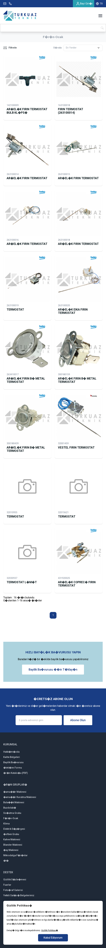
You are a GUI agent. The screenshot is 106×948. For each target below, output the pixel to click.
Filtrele (10, 48)
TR (99, 3)
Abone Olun (78, 720)
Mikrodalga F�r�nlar (15, 855)
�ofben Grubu (11, 834)
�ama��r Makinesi (14, 791)
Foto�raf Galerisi (13, 890)
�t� (6, 860)
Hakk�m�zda (11, 751)
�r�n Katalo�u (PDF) (15, 773)
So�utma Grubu (12, 813)
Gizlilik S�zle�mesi (14, 879)
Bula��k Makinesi (13, 802)
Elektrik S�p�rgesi (14, 829)
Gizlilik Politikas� (49, 930)
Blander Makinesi (12, 844)
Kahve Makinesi (11, 839)
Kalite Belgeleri (11, 757)
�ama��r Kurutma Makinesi (19, 797)
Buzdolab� (9, 807)
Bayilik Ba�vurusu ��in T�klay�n (53, 669)
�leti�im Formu (12, 767)
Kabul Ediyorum (53, 937)
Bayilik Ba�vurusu (13, 762)
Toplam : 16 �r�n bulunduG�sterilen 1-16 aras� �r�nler (22, 599)
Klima (6, 823)
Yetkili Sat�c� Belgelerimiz (18, 895)
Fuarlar (7, 884)
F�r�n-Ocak (10, 818)
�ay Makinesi (10, 850)
